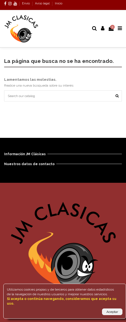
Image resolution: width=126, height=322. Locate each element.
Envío (26, 3)
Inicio (58, 3)
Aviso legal (42, 3)
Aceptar (112, 312)
